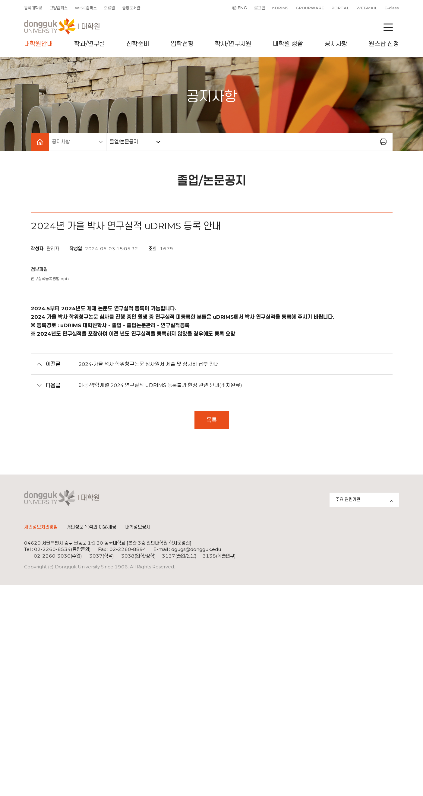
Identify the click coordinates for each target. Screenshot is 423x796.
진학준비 (137, 43)
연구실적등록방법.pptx (50, 278)
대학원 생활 (288, 43)
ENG (242, 8)
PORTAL (340, 7)
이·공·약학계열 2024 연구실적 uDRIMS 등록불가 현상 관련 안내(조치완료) (153, 385)
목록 (212, 420)
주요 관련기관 (367, 500)
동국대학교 (33, 7)
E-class (391, 7)
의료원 (109, 7)
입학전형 (182, 43)
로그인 (259, 7)
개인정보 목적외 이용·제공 (91, 527)
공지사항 (335, 43)
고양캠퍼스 (58, 7)
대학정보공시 (137, 527)
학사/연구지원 (233, 43)
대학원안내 (38, 43)
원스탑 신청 (384, 43)
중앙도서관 (131, 7)
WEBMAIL (366, 7)
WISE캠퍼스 (86, 7)
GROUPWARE (310, 7)
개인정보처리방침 (41, 527)
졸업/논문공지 (123, 142)
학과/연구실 (89, 43)
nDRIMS (280, 7)
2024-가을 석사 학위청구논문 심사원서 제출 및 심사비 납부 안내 (141, 364)
